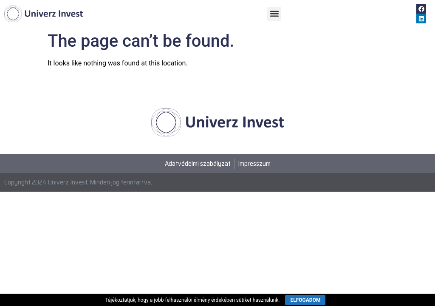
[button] (274, 14)
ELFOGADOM (305, 300)
